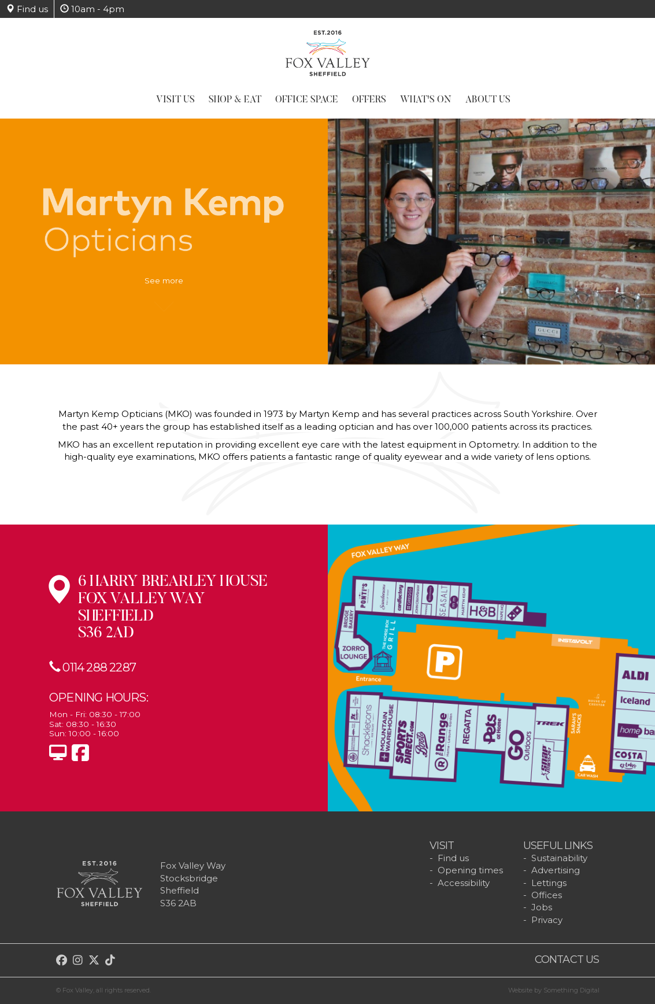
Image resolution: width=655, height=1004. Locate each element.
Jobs (541, 907)
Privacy (547, 919)
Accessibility (464, 882)
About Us (487, 100)
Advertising (555, 870)
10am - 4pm (92, 8)
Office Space (306, 100)
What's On (426, 100)
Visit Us (175, 100)
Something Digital (571, 990)
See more (164, 286)
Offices (546, 894)
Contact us (567, 959)
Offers (369, 100)
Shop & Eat (235, 100)
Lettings (549, 882)
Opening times (470, 870)
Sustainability (559, 857)
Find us (27, 8)
